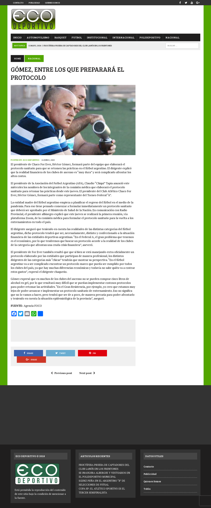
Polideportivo (149, 37)
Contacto (18, 2)
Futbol (76, 37)
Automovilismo (38, 37)
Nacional (172, 37)
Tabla (147, 482)
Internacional (123, 37)
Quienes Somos (52, 2)
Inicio (17, 37)
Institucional (97, 37)
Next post (87, 366)
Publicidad (34, 2)
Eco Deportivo (31, 160)
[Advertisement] (74, 330)
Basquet (60, 37)
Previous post (61, 366)
